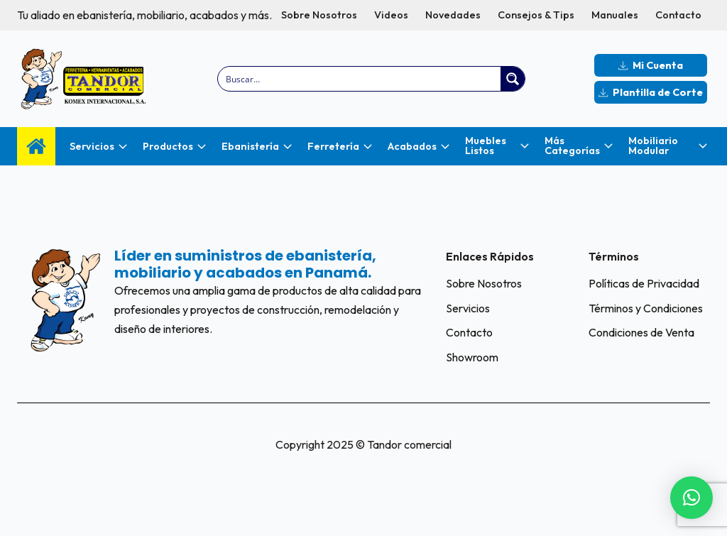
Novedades (453, 15)
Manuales (614, 15)
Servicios (468, 308)
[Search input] (360, 79)
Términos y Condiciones (646, 308)
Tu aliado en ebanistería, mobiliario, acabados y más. (144, 15)
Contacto (678, 15)
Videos (391, 15)
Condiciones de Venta (641, 332)
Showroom (472, 357)
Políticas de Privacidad (644, 283)
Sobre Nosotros (319, 15)
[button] (691, 497)
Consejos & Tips (536, 15)
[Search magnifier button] (513, 79)
